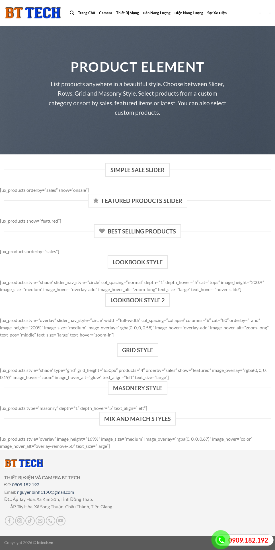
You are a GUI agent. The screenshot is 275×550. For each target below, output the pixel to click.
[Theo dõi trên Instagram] (19, 520)
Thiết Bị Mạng (127, 13)
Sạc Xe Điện (217, 13)
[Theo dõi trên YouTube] (60, 520)
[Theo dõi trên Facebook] (9, 520)
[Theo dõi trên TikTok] (30, 520)
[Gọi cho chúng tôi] (50, 520)
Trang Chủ (86, 13)
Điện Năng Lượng (189, 13)
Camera (105, 13)
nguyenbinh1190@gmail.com (45, 492)
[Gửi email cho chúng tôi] (40, 520)
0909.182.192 (25, 484)
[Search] (72, 12)
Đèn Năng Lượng (157, 13)
